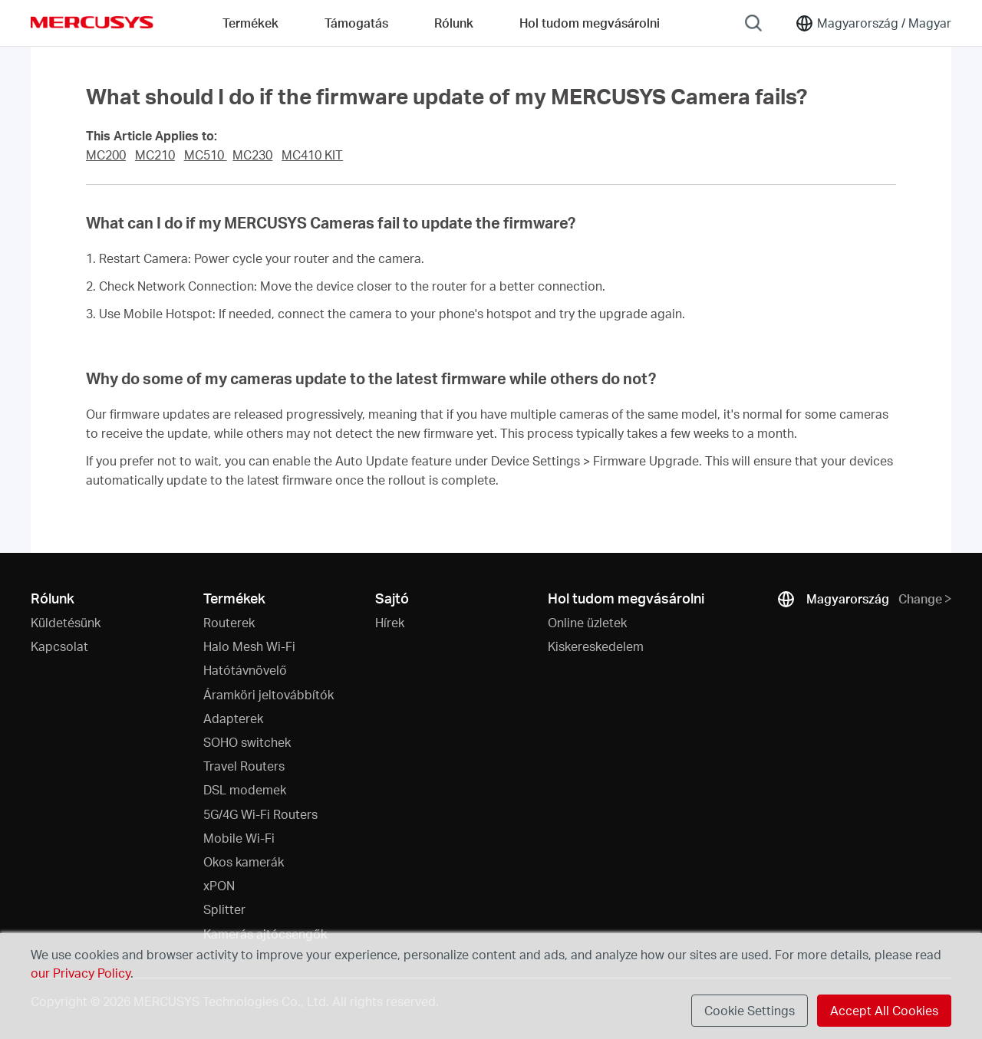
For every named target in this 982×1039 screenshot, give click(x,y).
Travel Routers (244, 765)
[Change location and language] (873, 23)
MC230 (252, 155)
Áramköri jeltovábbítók (268, 694)
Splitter (224, 909)
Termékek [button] (250, 23)
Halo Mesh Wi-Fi (249, 646)
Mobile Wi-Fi (239, 837)
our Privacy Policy (80, 973)
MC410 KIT (312, 155)
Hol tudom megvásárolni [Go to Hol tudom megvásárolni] (589, 23)
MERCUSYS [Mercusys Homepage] (92, 22)
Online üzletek (587, 622)
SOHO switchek (247, 742)
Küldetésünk (66, 622)
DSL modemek (244, 789)
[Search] (753, 23)
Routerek (229, 622)
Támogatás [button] (356, 23)
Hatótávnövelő (245, 670)
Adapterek (233, 718)
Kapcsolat (59, 646)
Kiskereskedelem (596, 646)
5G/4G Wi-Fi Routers (260, 814)
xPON (219, 885)
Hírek (389, 622)
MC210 (155, 155)
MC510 (205, 155)
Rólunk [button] (453, 23)
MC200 (106, 155)
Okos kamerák (243, 861)
